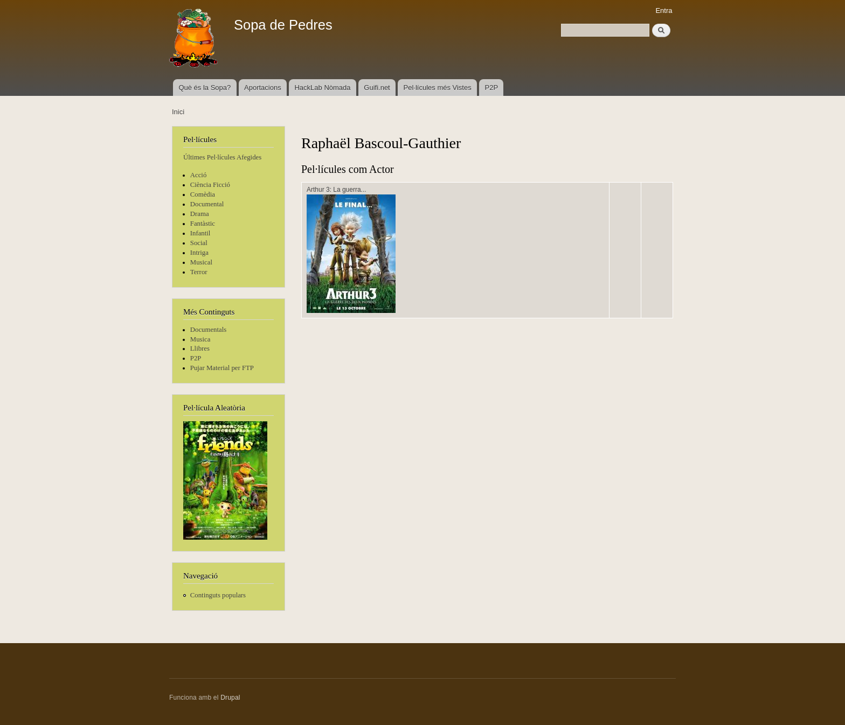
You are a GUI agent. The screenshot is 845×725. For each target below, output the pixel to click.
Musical (201, 262)
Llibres (200, 348)
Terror (198, 272)
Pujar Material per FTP (222, 368)
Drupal (230, 697)
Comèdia (202, 194)
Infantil (200, 233)
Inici (178, 112)
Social (198, 243)
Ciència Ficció (210, 185)
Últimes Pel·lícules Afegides (222, 157)
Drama (199, 214)
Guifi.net (377, 87)
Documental (207, 204)
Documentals (208, 329)
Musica (200, 339)
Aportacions (262, 87)
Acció (198, 175)
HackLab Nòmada (322, 87)
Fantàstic (202, 223)
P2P (491, 87)
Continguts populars (218, 595)
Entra (663, 10)
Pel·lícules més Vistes (438, 87)
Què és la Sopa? (204, 87)
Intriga (199, 252)
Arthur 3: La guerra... (336, 189)
